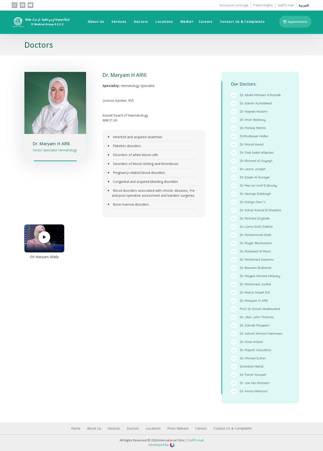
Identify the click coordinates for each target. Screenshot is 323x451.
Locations (164, 21)
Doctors (141, 21)
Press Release (178, 428)
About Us (96, 21)
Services (118, 21)
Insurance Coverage (234, 5)
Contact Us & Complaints (242, 21)
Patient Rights (263, 5)
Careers (206, 21)
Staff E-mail (286, 5)
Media (185, 21)
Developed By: (161, 445)
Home (75, 428)
